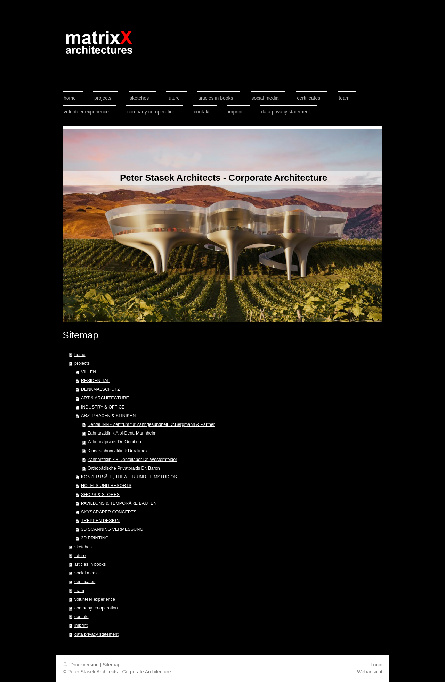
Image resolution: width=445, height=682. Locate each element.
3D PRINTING (95, 538)
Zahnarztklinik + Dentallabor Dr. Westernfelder (132, 459)
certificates (84, 581)
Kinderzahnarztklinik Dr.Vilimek (118, 450)
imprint (81, 625)
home (80, 354)
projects (82, 363)
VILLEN (88, 372)
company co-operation (96, 608)
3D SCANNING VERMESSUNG (112, 529)
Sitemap (111, 664)
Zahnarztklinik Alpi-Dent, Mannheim (122, 433)
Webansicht (369, 671)
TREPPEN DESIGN (100, 520)
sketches (83, 547)
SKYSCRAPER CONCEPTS (109, 512)
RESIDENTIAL (95, 380)
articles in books (90, 564)
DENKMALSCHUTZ (100, 389)
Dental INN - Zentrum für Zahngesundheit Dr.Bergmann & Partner (151, 424)
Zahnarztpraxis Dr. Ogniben (114, 441)
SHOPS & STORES (100, 494)
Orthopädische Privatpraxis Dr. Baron (124, 468)
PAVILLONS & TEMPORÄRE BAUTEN (119, 503)
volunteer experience (94, 599)
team (79, 590)
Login (376, 664)
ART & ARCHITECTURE (105, 398)
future (80, 555)
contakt (81, 616)
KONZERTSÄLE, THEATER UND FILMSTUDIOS (129, 476)
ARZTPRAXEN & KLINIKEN (108, 415)
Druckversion (81, 664)
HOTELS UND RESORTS (106, 485)
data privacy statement (96, 634)
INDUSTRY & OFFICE (103, 407)
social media (86, 573)
